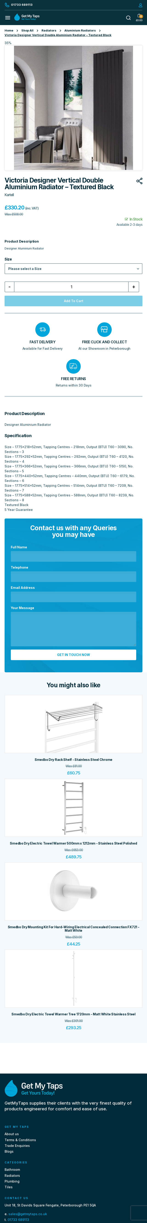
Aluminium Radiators (80, 30)
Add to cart (73, 301)
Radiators (49, 30)
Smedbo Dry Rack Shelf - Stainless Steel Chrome (73, 760)
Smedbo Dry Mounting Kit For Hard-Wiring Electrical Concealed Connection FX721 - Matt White (73, 928)
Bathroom (12, 1169)
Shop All (27, 30)
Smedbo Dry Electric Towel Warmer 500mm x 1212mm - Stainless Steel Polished (73, 843)
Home (9, 30)
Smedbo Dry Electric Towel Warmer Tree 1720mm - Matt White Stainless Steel (73, 1014)
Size (8, 259)
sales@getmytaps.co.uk (27, 1214)
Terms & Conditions (20, 1140)
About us (12, 1134)
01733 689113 (18, 1220)
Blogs (9, 1151)
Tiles (9, 1187)
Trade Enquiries (17, 1146)
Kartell (9, 195)
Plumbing (12, 1181)
